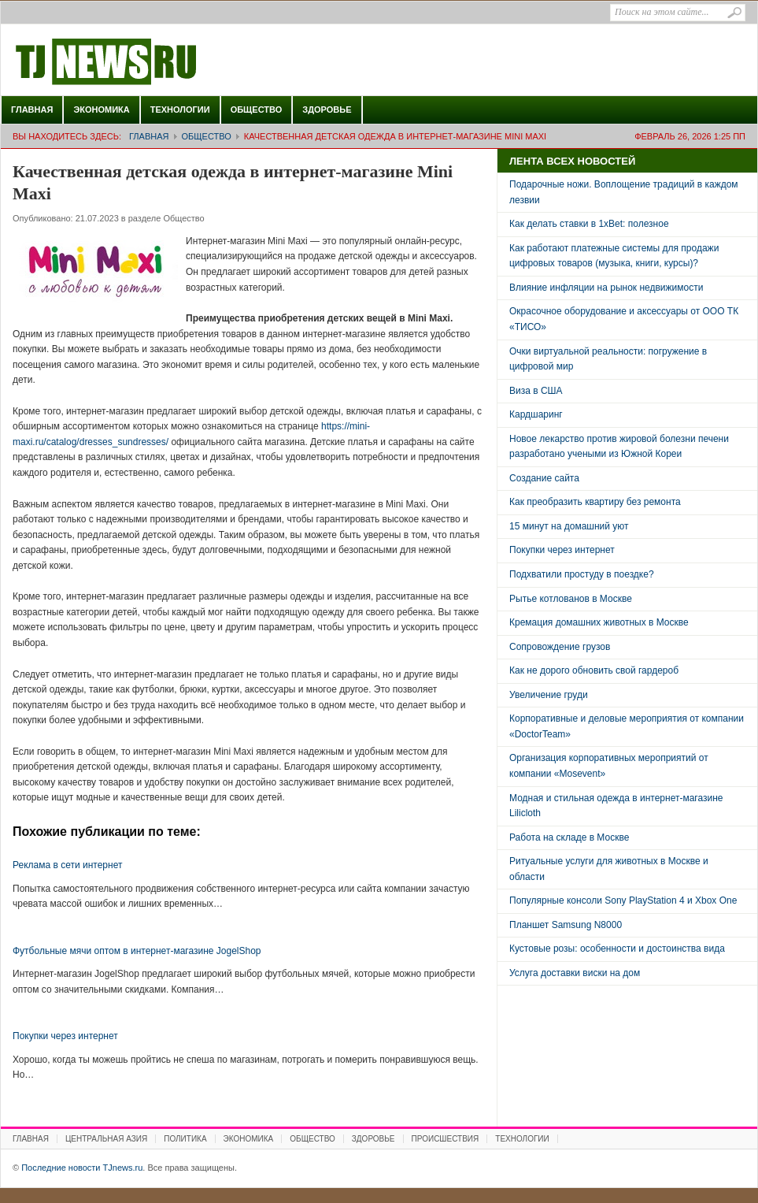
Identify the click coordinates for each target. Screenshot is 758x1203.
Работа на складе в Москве (569, 837)
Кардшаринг (536, 414)
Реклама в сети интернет (67, 865)
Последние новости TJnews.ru (150, 62)
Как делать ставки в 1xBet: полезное (589, 223)
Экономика (101, 109)
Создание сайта (544, 478)
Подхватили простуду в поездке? (581, 574)
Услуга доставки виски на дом (574, 972)
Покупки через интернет (65, 1035)
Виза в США (536, 390)
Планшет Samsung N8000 (565, 924)
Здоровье (326, 109)
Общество (257, 109)
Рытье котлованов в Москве (570, 598)
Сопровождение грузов (559, 646)
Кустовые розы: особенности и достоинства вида (617, 948)
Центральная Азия (106, 1138)
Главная (32, 109)
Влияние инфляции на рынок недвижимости (606, 287)
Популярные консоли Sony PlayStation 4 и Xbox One (623, 900)
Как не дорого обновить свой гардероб (594, 670)
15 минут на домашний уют (569, 526)
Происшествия (445, 1138)
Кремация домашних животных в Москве (599, 622)
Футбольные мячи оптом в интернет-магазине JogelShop (137, 950)
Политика (185, 1138)
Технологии (180, 109)
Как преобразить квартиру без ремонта (595, 501)
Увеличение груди (548, 694)
